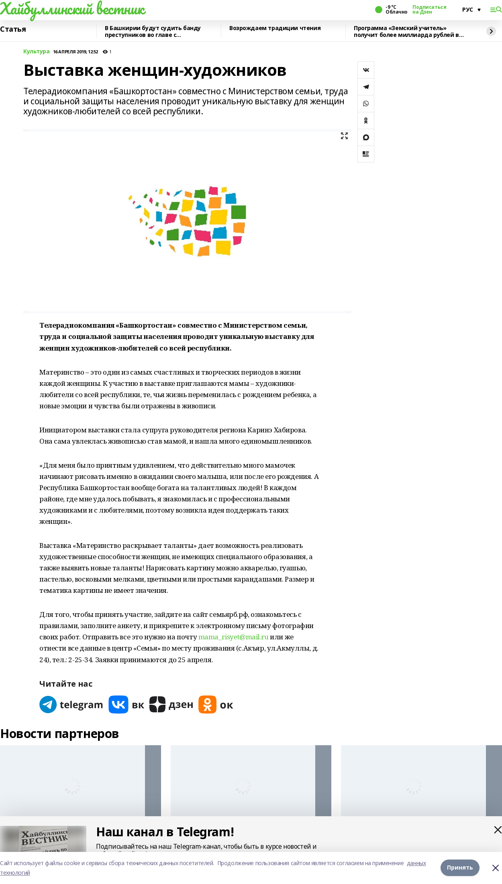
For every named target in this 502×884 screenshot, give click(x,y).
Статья (13, 29)
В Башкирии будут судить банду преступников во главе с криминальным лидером (153, 31)
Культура (36, 51)
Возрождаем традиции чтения (274, 28)
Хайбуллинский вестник (72, 8)
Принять (460, 868)
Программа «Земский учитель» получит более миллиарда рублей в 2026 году (406, 31)
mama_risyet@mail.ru (233, 636)
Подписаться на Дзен (429, 9)
